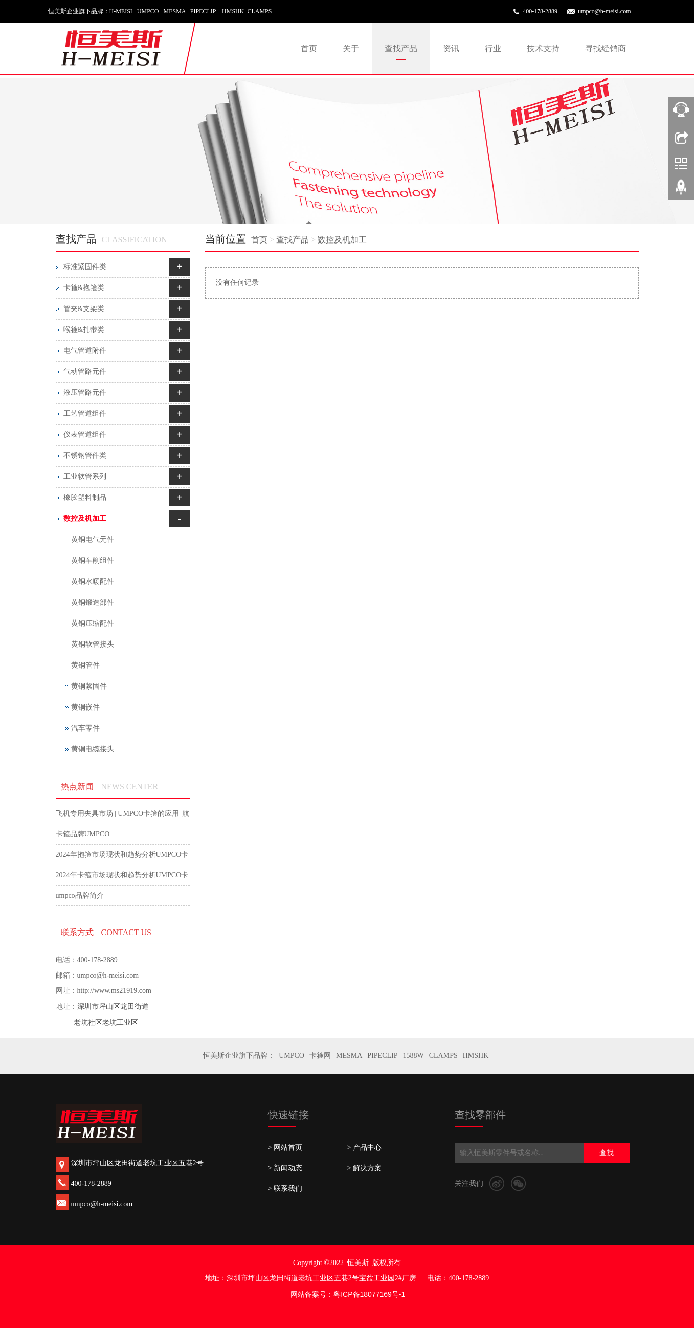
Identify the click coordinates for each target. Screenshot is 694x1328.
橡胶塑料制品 (84, 497)
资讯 (451, 48)
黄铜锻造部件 (92, 602)
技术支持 (543, 48)
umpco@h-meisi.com (604, 11)
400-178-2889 (540, 11)
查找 (606, 1153)
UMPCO (291, 1055)
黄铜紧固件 (89, 686)
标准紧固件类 (84, 267)
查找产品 (401, 48)
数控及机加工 (342, 239)
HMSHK (476, 1055)
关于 (351, 48)
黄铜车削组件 (92, 560)
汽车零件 (85, 728)
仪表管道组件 (84, 434)
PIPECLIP (382, 1055)
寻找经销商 (605, 48)
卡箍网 (320, 1055)
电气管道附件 (84, 351)
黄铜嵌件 (85, 707)
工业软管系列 (84, 476)
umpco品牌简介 (80, 895)
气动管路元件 (84, 371)
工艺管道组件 (84, 413)
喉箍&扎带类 (84, 330)
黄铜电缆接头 (92, 749)
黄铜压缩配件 (92, 623)
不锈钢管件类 (84, 455)
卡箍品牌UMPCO (83, 834)
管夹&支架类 (84, 309)
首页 (309, 48)
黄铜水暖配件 (92, 581)
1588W (412, 1055)
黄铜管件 (85, 665)
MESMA (349, 1055)
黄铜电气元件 (92, 539)
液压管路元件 (84, 392)
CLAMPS (443, 1055)
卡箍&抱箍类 (84, 288)
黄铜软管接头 (92, 644)
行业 (493, 48)
